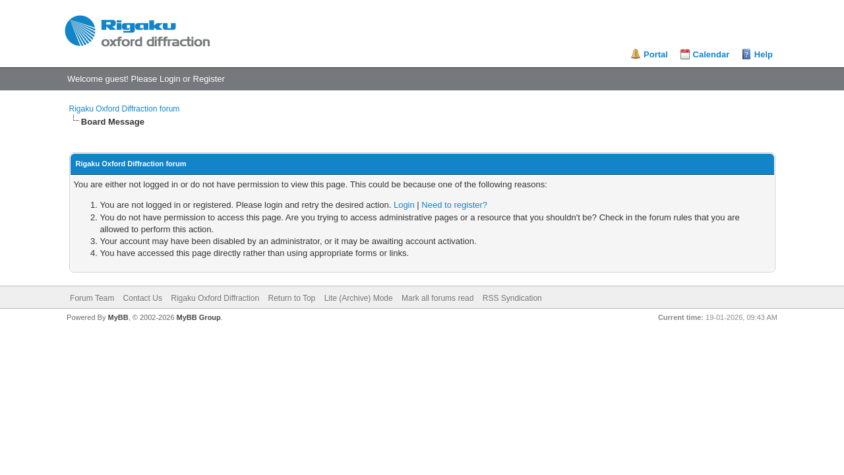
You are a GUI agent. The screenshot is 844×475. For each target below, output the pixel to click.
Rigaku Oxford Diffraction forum (124, 108)
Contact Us (142, 298)
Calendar (711, 54)
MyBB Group (199, 317)
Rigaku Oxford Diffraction (215, 298)
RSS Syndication (512, 298)
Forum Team (92, 298)
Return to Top (291, 298)
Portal (656, 54)
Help (763, 54)
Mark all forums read (437, 298)
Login (170, 79)
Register (209, 79)
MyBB (117, 317)
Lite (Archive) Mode (358, 298)
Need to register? (454, 205)
